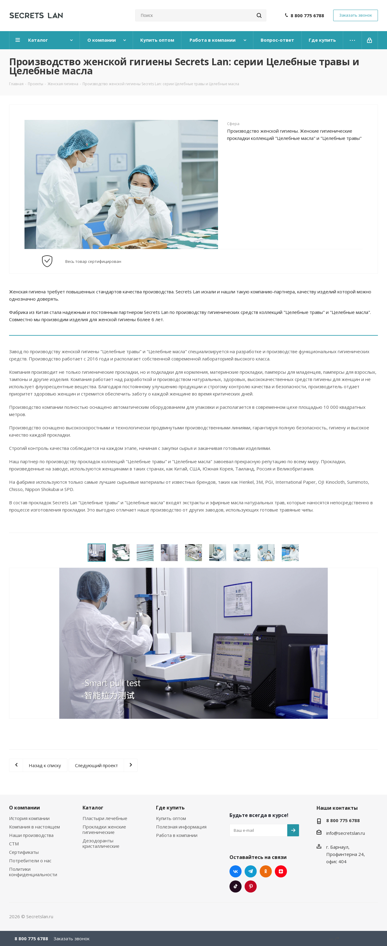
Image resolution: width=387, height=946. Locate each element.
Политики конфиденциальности (33, 871)
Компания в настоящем (34, 827)
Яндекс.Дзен (281, 871)
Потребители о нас (30, 860)
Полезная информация (181, 827)
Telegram (251, 871)
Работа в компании (176, 835)
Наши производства (31, 835)
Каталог (93, 807)
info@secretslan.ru (345, 833)
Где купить (170, 807)
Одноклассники (266, 871)
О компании (24, 807)
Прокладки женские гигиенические (104, 829)
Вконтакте (235, 871)
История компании (29, 818)
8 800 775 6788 (307, 15)
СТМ (14, 844)
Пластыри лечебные (105, 818)
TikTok (235, 886)
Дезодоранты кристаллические (101, 843)
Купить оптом (171, 818)
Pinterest (251, 886)
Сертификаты (24, 852)
